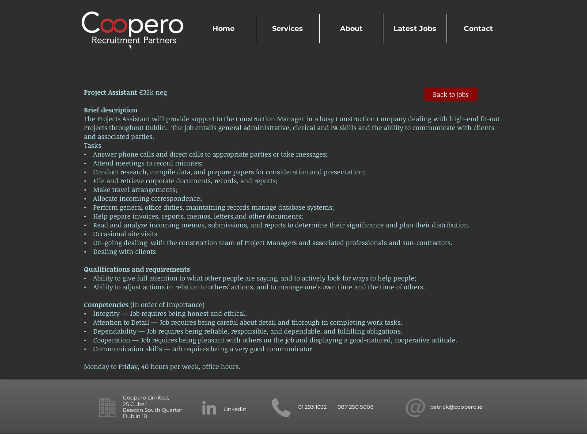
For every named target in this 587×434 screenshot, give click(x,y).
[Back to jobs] (450, 94)
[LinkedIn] (209, 408)
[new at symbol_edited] (415, 408)
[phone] (281, 408)
